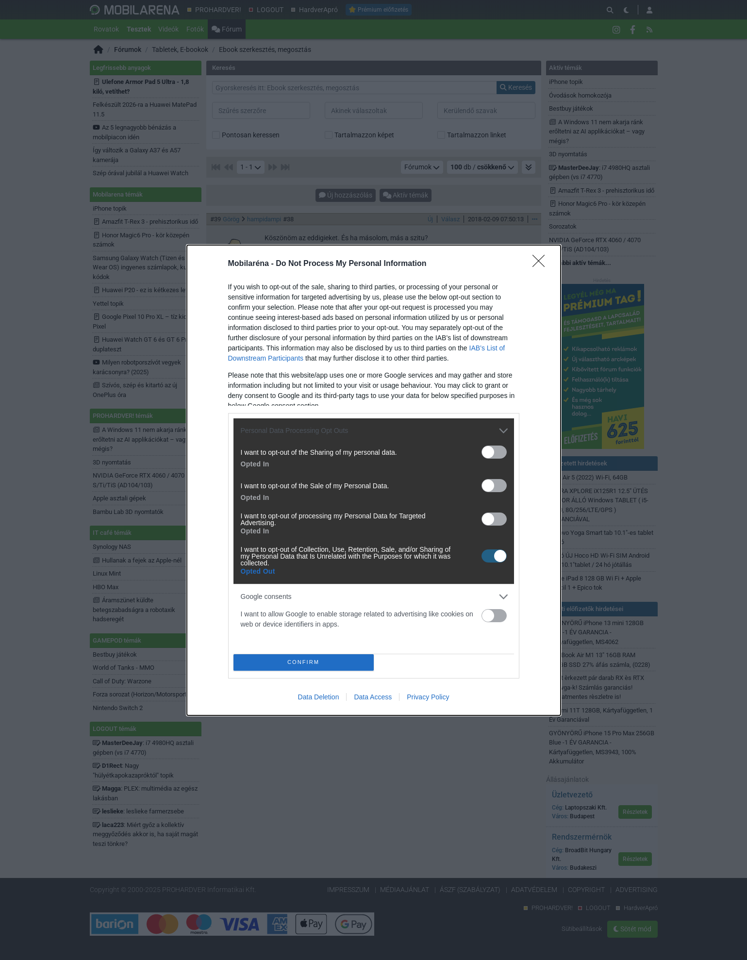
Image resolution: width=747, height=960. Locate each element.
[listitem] (374, 431)
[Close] (541, 264)
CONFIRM (303, 661)
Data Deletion (318, 697)
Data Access (373, 697)
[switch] (494, 452)
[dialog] (374, 480)
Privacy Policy (428, 697)
